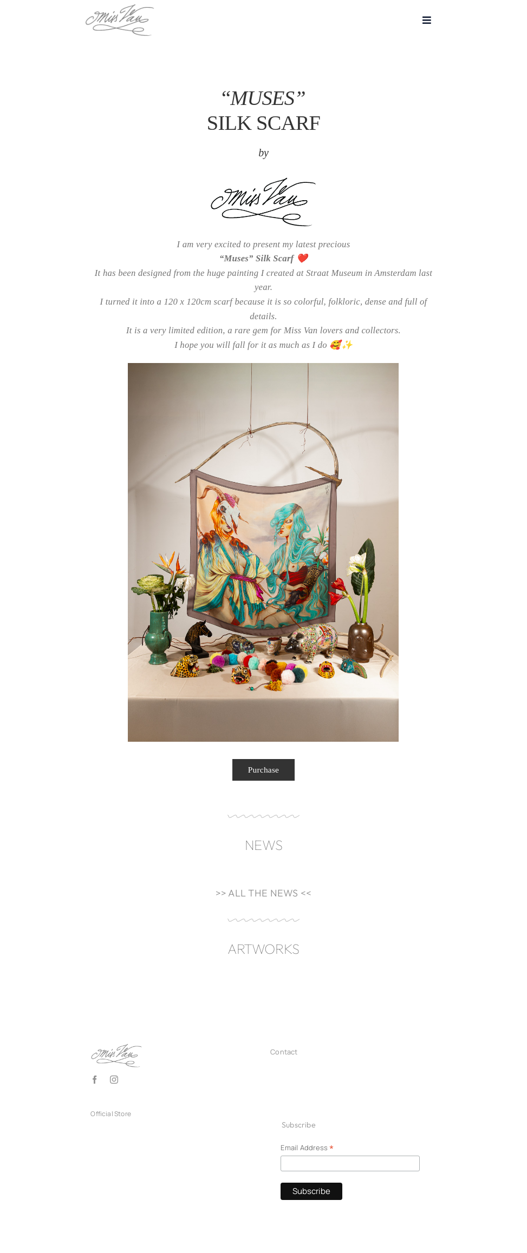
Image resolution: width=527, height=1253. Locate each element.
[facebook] (94, 1080)
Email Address (307, 1148)
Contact (283, 1052)
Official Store (110, 1113)
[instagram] (114, 1080)
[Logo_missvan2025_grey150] (119, 7)
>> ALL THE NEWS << (264, 893)
